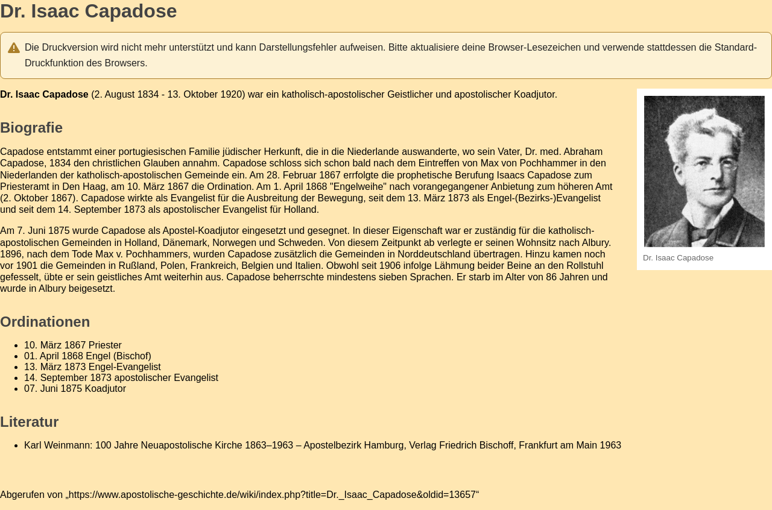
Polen (172, 265)
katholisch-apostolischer (333, 94)
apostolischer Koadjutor (504, 94)
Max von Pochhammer (529, 163)
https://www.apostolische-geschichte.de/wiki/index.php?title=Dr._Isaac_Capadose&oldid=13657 (272, 495)
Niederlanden (28, 175)
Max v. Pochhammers (141, 254)
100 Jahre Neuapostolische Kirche (168, 445)
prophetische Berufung (445, 175)
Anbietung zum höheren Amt (552, 186)
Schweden (300, 243)
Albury (52, 288)
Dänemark (185, 243)
